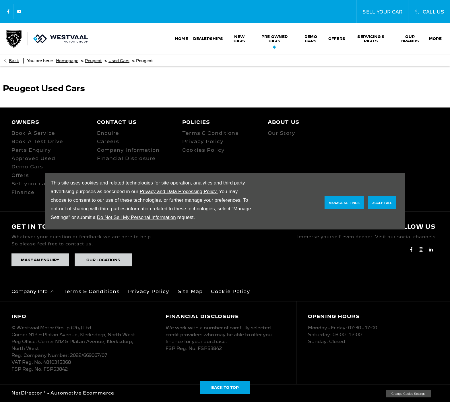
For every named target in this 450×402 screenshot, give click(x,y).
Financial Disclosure (126, 158)
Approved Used (33, 158)
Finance (22, 192)
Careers (108, 141)
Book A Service (33, 133)
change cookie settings (408, 393)
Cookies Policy (203, 150)
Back (14, 60)
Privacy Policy (203, 141)
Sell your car (29, 183)
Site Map (190, 291)
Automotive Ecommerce (82, 393)
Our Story (281, 133)
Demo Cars (27, 167)
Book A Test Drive (37, 141)
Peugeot (93, 60)
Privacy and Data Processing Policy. (179, 191)
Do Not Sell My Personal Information (136, 217)
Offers (20, 175)
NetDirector (27, 393)
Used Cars (118, 60)
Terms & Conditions (210, 133)
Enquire (108, 133)
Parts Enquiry (31, 150)
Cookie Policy (230, 291)
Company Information (128, 150)
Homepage (67, 60)
